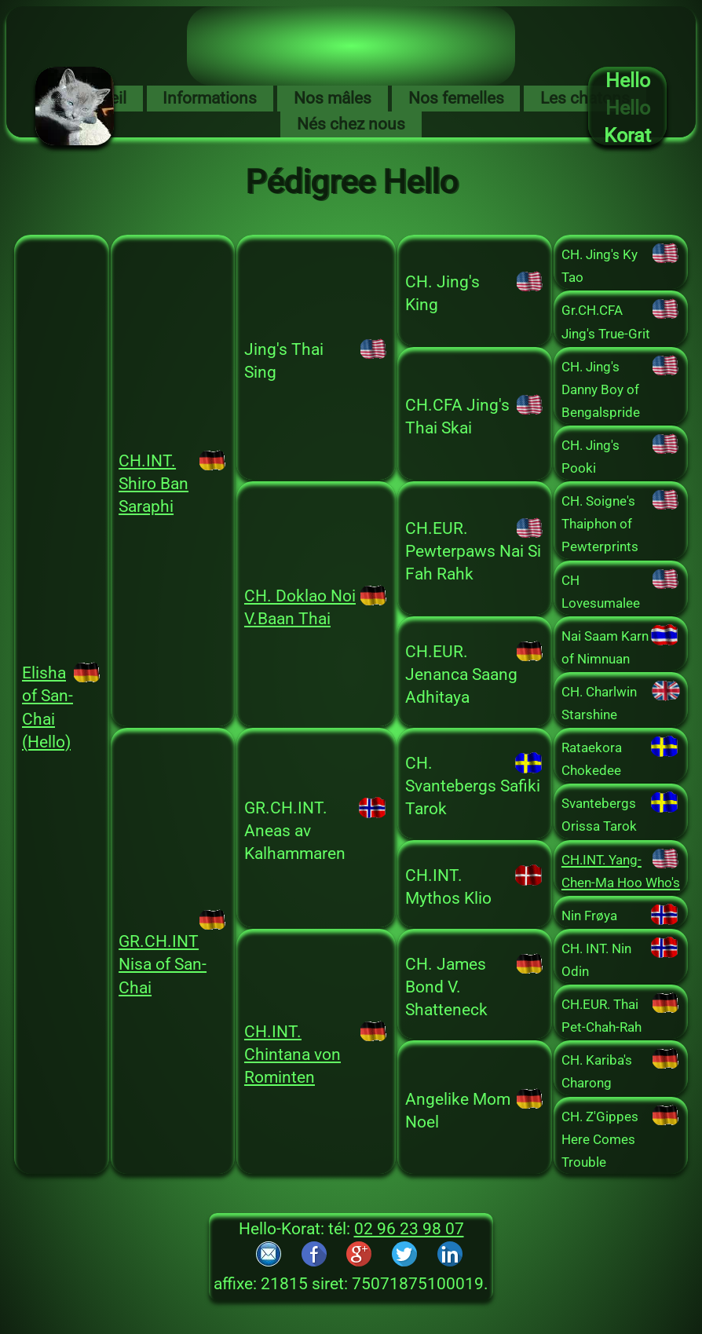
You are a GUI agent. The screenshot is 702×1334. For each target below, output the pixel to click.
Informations (210, 98)
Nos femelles (456, 98)
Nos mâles (332, 98)
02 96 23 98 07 (409, 1228)
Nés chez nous (351, 124)
